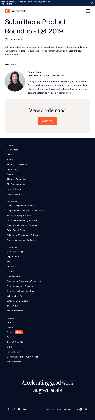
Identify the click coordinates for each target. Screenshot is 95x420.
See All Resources (15, 310)
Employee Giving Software (19, 215)
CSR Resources (14, 276)
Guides (10, 271)
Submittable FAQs (15, 296)
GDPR (10, 347)
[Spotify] (81, 409)
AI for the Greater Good (17, 179)
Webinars (11, 266)
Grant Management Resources (21, 286)
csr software (8, 4)
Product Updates (14, 194)
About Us (11, 322)
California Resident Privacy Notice (22, 356)
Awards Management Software (21, 240)
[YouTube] (19, 409)
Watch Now (47, 120)
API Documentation (16, 184)
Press (9, 337)
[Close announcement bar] (92, 3)
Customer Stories (15, 251)
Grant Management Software (20, 205)
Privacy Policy (13, 352)
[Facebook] (8, 409)
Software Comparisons (17, 301)
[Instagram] (14, 409)
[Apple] (86, 409)
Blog (9, 261)
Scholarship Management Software (23, 235)
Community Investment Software (22, 225)
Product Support (14, 189)
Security (11, 174)
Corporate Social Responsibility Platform (25, 210)
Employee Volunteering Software (22, 220)
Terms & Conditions (16, 342)
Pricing (10, 154)
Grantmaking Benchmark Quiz (20, 291)
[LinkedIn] (25, 409)
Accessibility (13, 169)
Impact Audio (13, 256)
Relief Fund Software (16, 230)
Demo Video (12, 149)
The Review (12, 305)
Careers (10, 332)
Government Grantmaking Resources (24, 281)
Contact (10, 327)
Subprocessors (14, 361)
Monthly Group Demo (17, 164)
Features (11, 159)
